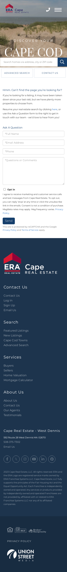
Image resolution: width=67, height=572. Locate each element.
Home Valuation (15, 375)
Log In (8, 300)
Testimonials (12, 415)
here (54, 109)
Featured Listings (16, 330)
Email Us (10, 310)
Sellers (8, 370)
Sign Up (9, 305)
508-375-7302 (48, 9)
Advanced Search (17, 73)
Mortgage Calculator (18, 380)
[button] (62, 62)
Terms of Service (30, 230)
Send (9, 220)
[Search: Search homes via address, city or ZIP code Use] (33, 62)
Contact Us (50, 73)
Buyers (9, 365)
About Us (10, 400)
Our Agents (12, 410)
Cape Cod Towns (16, 340)
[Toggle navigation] (58, 9)
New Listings (13, 335)
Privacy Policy (9, 230)
